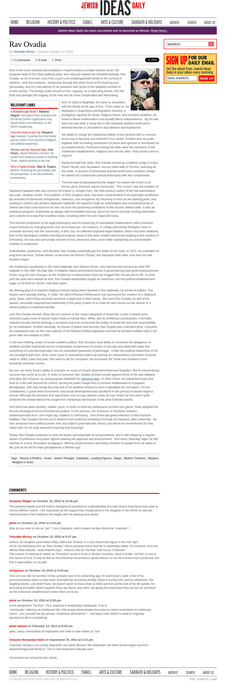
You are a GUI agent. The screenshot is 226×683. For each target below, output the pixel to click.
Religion (33, 22)
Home (15, 22)
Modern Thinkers (134, 458)
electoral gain (90, 378)
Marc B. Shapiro (46, 166)
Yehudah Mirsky (24, 51)
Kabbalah (83, 458)
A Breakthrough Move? (24, 111)
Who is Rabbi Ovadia (23, 166)
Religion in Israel (22, 462)
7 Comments (22, 60)
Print (58, 60)
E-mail (43, 60)
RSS (192, 679)
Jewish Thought (64, 458)
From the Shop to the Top (25, 132)
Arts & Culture (112, 22)
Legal (214, 679)
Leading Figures (101, 458)
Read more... (159, 30)
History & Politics (61, 22)
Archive (174, 22)
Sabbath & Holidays (147, 22)
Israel (88, 22)
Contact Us (203, 679)
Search (192, 22)
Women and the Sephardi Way (29, 149)
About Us (209, 22)
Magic (118, 458)
